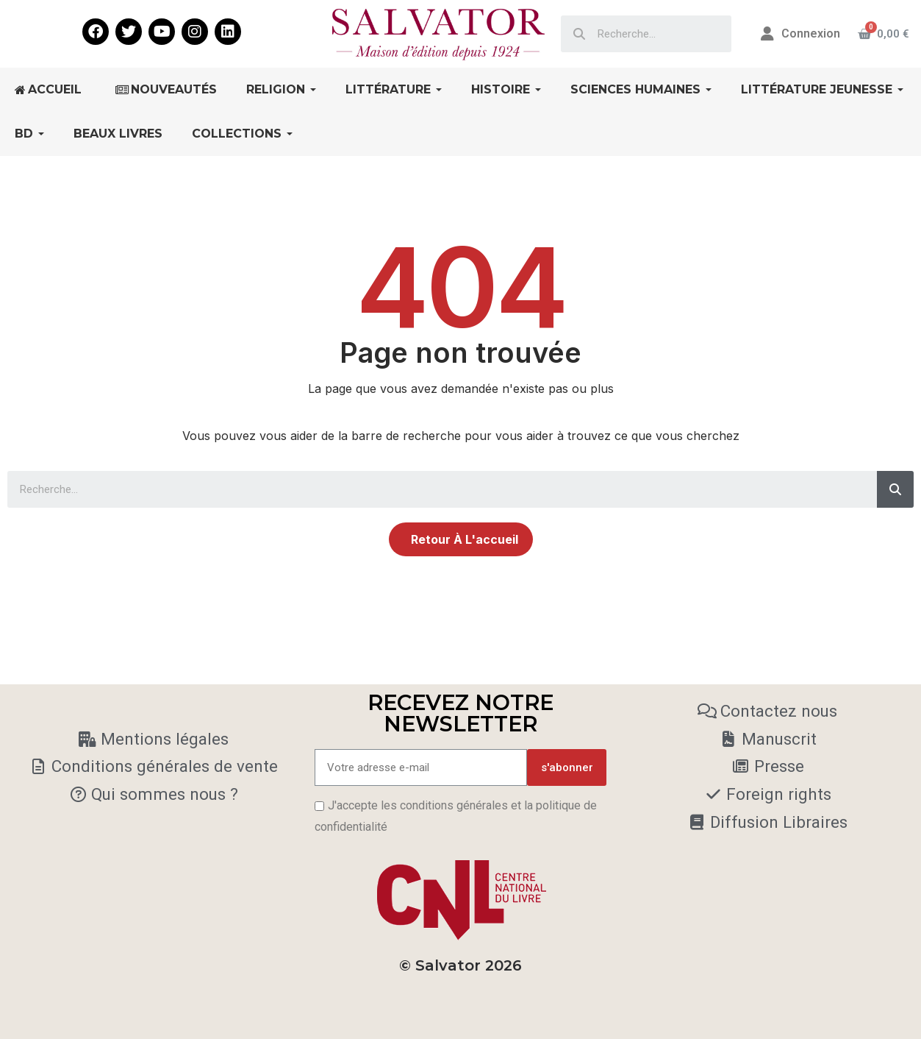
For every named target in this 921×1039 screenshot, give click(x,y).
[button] (461, 539)
